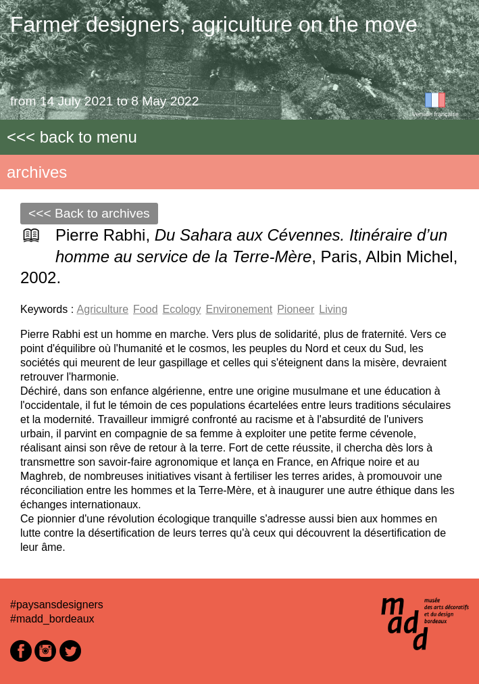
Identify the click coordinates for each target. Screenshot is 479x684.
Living (333, 309)
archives (37, 172)
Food (145, 309)
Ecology (182, 309)
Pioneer (295, 309)
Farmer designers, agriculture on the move (214, 24)
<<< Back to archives (89, 213)
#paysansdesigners (56, 604)
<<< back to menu (72, 137)
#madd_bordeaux (52, 619)
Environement (238, 309)
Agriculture (102, 309)
